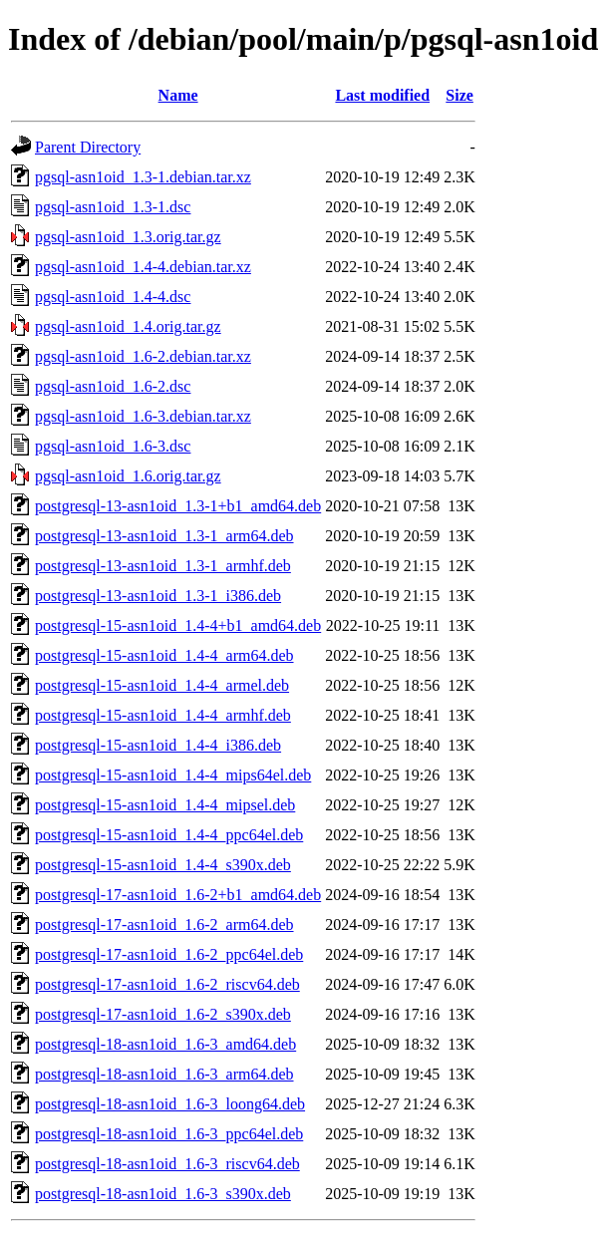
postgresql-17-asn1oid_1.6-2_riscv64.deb (167, 984)
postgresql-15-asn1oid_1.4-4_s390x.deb (163, 864)
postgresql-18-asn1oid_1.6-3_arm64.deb (164, 1074)
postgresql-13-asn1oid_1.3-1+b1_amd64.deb (178, 505)
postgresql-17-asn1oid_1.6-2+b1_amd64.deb (178, 894)
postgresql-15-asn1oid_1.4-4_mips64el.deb (173, 775)
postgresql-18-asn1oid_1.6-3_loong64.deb (170, 1103)
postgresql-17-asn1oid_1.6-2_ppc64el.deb (169, 954)
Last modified (382, 95)
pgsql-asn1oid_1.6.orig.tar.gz (128, 475)
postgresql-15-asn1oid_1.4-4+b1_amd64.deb (178, 625)
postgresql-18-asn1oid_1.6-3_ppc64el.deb (169, 1133)
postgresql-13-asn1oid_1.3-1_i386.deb (158, 595)
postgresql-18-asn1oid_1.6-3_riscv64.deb (167, 1163)
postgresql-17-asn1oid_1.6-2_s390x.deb (163, 1014)
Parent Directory (88, 147)
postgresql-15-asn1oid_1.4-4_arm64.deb (164, 655)
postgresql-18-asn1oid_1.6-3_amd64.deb (165, 1044)
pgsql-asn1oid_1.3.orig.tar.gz (128, 236)
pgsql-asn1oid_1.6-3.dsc (112, 446)
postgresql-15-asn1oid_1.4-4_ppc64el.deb (169, 834)
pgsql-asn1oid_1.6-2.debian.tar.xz (143, 356)
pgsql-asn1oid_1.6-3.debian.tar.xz (143, 416)
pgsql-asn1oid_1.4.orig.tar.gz (128, 326)
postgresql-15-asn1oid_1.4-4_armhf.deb (163, 715)
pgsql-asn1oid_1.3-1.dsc (112, 206)
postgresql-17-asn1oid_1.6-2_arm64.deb (164, 924)
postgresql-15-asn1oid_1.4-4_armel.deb (162, 685)
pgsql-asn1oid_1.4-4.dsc (112, 296)
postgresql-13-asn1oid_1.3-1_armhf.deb (163, 565)
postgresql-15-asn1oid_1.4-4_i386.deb (158, 745)
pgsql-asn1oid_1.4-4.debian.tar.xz (143, 266)
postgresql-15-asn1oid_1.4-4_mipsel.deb (165, 804)
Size (459, 95)
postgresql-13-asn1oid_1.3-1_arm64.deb (164, 535)
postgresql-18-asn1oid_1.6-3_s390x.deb (163, 1193)
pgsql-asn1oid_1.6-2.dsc (112, 386)
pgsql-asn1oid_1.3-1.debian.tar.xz (143, 176)
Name (178, 95)
